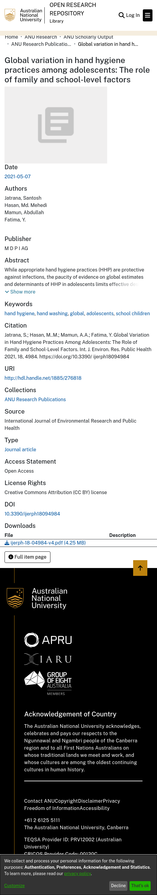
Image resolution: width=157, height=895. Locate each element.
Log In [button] (133, 15)
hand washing (52, 313)
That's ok (140, 885)
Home (11, 37)
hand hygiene (19, 313)
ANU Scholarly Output (88, 37)
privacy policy (77, 873)
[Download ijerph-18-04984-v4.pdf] (45, 543)
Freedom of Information (51, 808)
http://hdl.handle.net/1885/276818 (43, 378)
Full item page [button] (27, 557)
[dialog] (78, 875)
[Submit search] (121, 15)
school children (133, 313)
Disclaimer (90, 801)
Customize (14, 885)
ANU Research (40, 37)
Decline (118, 885)
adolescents (100, 313)
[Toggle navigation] (147, 15)
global (77, 313)
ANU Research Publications (41, 44)
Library (56, 21)
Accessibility (94, 808)
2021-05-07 (18, 176)
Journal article (20, 449)
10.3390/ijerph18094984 (32, 514)
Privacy (111, 801)
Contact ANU (39, 801)
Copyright (66, 801)
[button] (20, 292)
